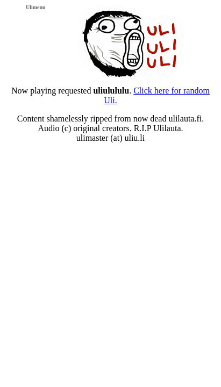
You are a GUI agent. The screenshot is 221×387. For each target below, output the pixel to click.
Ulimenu (36, 7)
